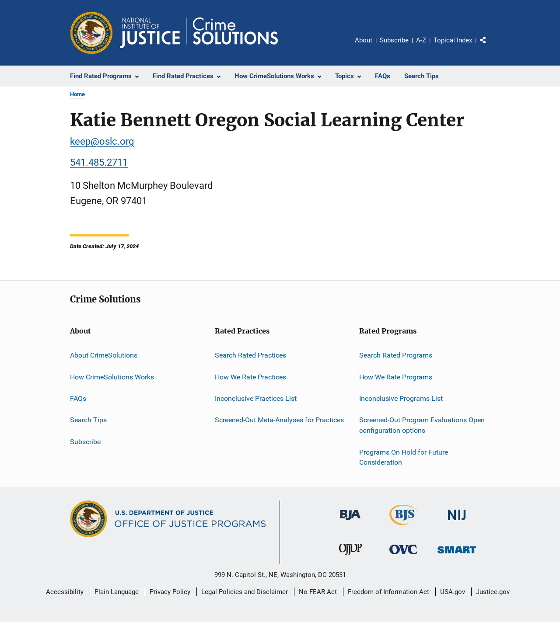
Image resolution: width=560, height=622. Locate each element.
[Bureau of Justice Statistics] (403, 527)
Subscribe (394, 40)
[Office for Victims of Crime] (403, 555)
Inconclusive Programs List (401, 398)
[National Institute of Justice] (457, 521)
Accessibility (65, 592)
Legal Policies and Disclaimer (244, 592)
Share (490, 46)
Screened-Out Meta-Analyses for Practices (279, 420)
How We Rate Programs (395, 377)
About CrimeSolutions (103, 355)
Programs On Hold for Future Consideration (403, 457)
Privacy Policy (170, 592)
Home (77, 94)
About (363, 40)
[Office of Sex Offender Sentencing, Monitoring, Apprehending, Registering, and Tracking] (457, 554)
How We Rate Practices (250, 377)
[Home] (199, 32)
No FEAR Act (318, 592)
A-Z (421, 40)
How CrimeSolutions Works (112, 377)
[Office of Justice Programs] (91, 32)
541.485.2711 (99, 162)
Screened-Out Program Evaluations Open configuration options (422, 425)
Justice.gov (493, 592)
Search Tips (88, 420)
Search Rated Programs (395, 355)
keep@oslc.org (102, 141)
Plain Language (116, 592)
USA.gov (452, 592)
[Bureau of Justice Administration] (350, 521)
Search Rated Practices (250, 355)
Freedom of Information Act (388, 592)
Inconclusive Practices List (256, 398)
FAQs (78, 398)
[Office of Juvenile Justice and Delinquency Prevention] (350, 556)
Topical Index (453, 40)
